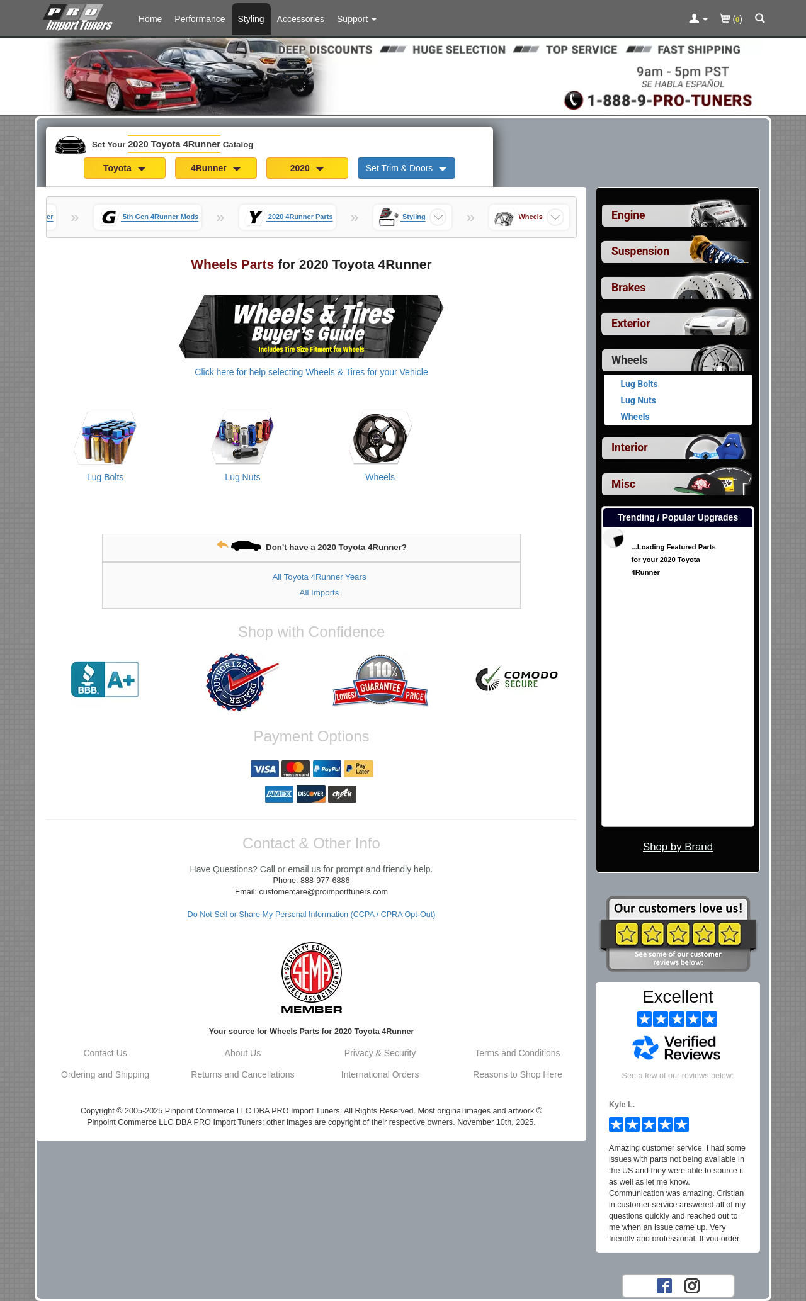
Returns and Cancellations (242, 1074)
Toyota (124, 168)
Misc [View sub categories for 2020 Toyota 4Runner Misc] (623, 484)
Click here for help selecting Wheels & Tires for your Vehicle (311, 372)
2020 (307, 168)
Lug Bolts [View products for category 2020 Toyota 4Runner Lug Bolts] (105, 477)
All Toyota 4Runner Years (319, 577)
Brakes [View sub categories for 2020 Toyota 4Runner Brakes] (628, 287)
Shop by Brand (678, 847)
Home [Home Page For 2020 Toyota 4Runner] (150, 19)
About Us (243, 1053)
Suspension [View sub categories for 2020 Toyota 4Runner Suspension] (640, 251)
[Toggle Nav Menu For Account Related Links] (698, 19)
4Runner (216, 168)
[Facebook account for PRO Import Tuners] (664, 1285)
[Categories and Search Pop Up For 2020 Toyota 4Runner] (760, 19)
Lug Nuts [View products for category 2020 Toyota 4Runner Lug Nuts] (242, 477)
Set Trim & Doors (406, 168)
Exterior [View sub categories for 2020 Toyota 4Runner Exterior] (630, 323)
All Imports (319, 592)
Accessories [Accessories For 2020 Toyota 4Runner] (300, 19)
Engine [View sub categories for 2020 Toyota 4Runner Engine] (628, 215)
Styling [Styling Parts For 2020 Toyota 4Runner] (251, 19)
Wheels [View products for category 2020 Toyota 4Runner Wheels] (380, 477)
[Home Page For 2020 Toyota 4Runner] (80, 15)
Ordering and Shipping (105, 1074)
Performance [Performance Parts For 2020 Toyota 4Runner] (199, 19)
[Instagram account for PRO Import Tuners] (692, 1285)
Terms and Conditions (517, 1053)
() (731, 19)
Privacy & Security (380, 1053)
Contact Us (105, 1053)
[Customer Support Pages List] (357, 19)
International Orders (380, 1074)
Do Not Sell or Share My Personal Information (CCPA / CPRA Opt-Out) (312, 914)
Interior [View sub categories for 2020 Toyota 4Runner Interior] (629, 447)
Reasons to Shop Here (517, 1074)
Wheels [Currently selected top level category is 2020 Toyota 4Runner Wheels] (629, 360)
